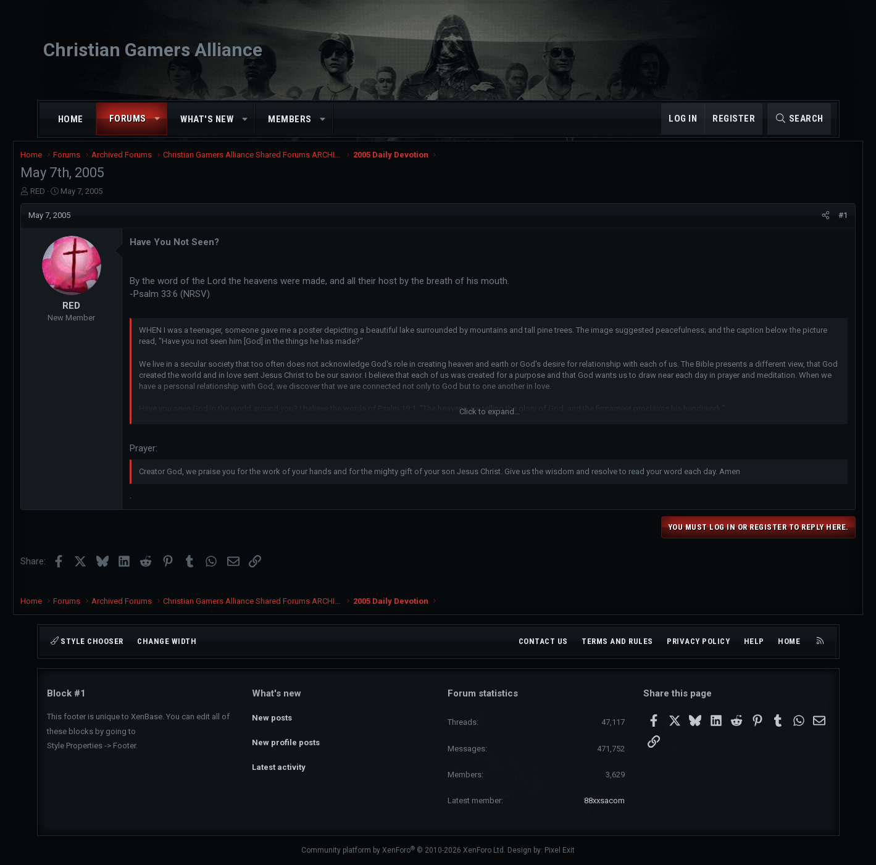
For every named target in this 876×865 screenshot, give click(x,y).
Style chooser (87, 641)
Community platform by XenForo (403, 850)
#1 (817, 223)
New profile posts (286, 737)
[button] (157, 119)
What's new (206, 119)
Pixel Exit (559, 850)
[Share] (799, 223)
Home (70, 119)
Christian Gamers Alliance (152, 50)
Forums (127, 118)
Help (754, 641)
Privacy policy (698, 641)
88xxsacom (604, 800)
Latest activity (279, 759)
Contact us (543, 641)
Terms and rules (617, 641)
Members (290, 119)
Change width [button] (166, 641)
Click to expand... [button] (489, 419)
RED (64, 199)
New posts (272, 714)
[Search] (799, 119)
